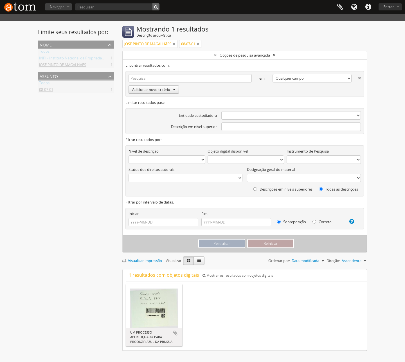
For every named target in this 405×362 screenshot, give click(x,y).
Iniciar (134, 213)
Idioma (354, 7)
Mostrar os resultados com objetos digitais (237, 275)
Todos (44, 52)
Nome (46, 44)
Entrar (388, 6)
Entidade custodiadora (198, 115)
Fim (204, 213)
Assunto (49, 76)
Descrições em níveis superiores (282, 189)
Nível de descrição (144, 151)
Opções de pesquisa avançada (245, 55)
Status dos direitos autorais (151, 169)
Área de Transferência (340, 7)
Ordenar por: (279, 260)
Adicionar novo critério (153, 89)
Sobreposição (291, 221)
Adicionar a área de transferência (175, 333)
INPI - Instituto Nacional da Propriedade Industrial (81, 59)
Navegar (57, 6)
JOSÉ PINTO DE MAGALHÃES (62, 65)
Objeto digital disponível (228, 151)
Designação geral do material (271, 169)
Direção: (333, 260)
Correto (322, 221)
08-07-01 (46, 90)
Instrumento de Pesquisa (308, 151)
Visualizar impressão (142, 260)
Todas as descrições (338, 189)
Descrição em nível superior (194, 126)
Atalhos (368, 7)
